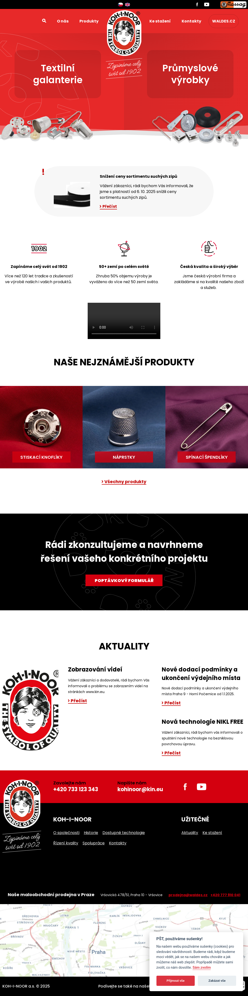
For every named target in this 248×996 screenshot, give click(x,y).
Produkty (89, 21)
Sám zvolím (202, 968)
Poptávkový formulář (124, 580)
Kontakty (191, 21)
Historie (91, 832)
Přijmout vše (176, 980)
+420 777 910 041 (225, 895)
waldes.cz (223, 21)
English (127, 5)
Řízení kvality (65, 843)
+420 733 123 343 (75, 789)
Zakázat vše (217, 980)
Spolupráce (94, 843)
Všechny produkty (125, 482)
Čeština (120, 5)
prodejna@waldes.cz (188, 895)
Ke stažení (160, 21)
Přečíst (109, 206)
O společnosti (66, 832)
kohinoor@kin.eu (140, 789)
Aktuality (189, 832)
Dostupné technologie (123, 832)
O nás (63, 21)
